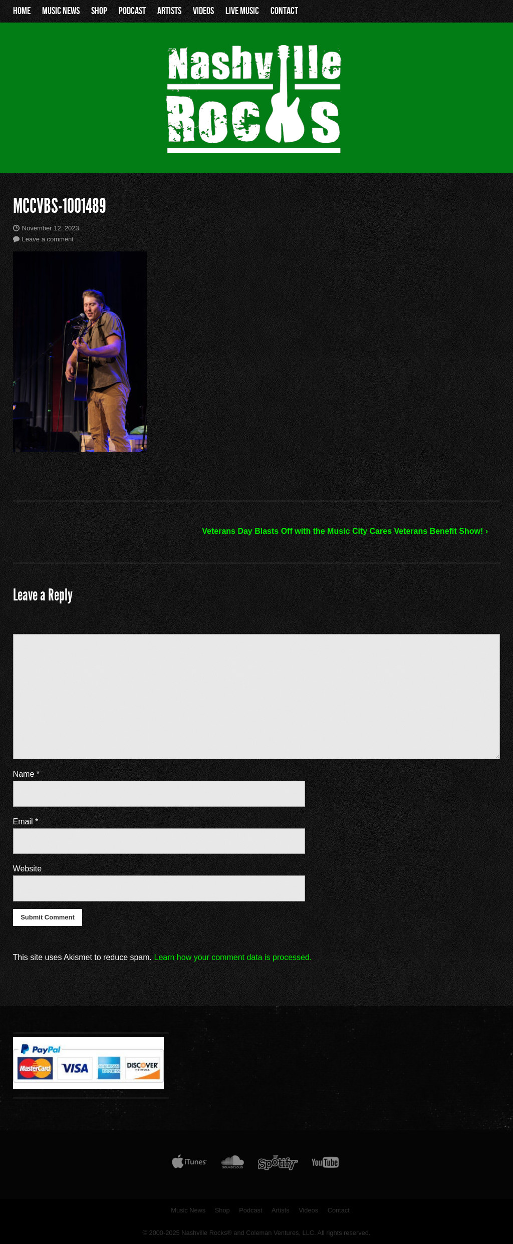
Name (26, 774)
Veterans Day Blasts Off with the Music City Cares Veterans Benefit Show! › (345, 531)
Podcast (132, 11)
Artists (169, 11)
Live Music (242, 11)
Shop (99, 11)
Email (26, 821)
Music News (61, 11)
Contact (284, 11)
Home (22, 11)
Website (27, 868)
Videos (203, 11)
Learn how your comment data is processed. (233, 957)
